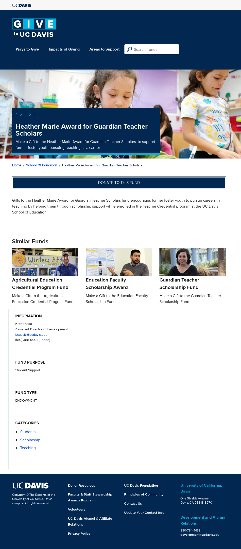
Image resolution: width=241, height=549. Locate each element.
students (27, 432)
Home (16, 165)
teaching (28, 448)
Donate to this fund (119, 182)
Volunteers (76, 509)
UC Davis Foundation (141, 485)
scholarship (30, 440)
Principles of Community (143, 494)
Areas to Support (104, 49)
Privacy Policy (79, 533)
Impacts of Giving (64, 49)
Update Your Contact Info (144, 512)
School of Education (41, 165)
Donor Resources (81, 485)
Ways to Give (27, 49)
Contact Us (133, 503)
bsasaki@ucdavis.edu (31, 334)
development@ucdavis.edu (199, 534)
